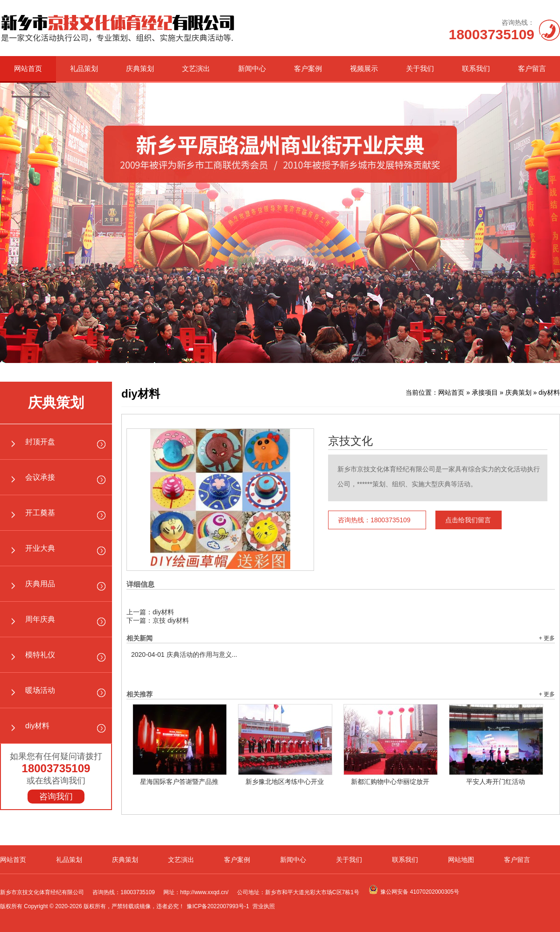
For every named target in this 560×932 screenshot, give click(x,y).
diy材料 (37, 726)
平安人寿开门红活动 (495, 781)
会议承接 (40, 477)
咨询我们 (56, 796)
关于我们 (420, 68)
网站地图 (461, 859)
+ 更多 (547, 638)
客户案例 (308, 68)
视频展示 (364, 68)
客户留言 (532, 68)
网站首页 (28, 68)
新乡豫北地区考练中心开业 (284, 781)
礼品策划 (84, 68)
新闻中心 (252, 68)
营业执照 (263, 906)
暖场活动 (40, 690)
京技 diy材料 (171, 620)
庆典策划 (140, 68)
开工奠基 (40, 513)
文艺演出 (196, 68)
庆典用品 (40, 584)
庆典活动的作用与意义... (184, 654)
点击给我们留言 (468, 520)
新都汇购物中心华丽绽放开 (390, 781)
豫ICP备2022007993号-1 (218, 906)
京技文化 (350, 441)
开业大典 (40, 548)
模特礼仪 (40, 655)
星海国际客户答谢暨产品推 (179, 781)
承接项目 (485, 392)
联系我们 (476, 68)
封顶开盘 (40, 442)
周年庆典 (40, 619)
